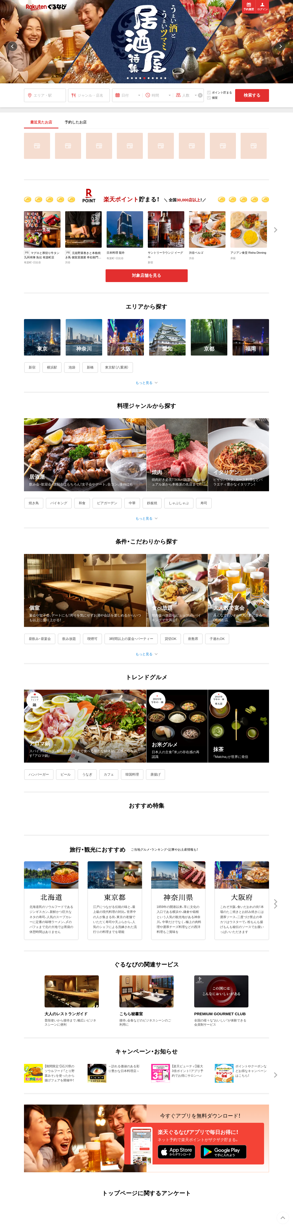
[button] (128, 78)
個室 (212, 98)
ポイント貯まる (219, 93)
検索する (252, 95)
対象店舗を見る (146, 275)
